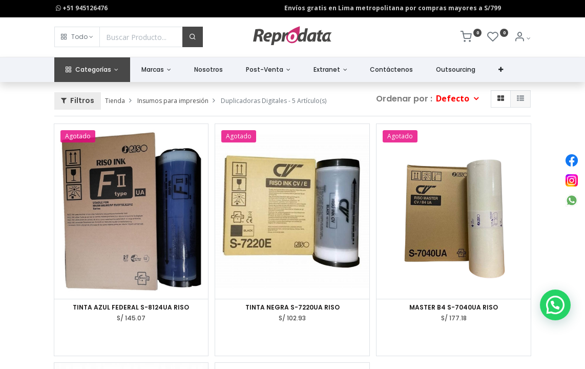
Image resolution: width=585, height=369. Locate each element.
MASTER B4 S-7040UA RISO (453, 307)
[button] (77, 37)
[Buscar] (192, 37)
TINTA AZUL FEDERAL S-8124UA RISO (131, 307)
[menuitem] (209, 70)
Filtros (77, 100)
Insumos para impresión (172, 100)
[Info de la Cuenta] (522, 38)
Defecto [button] (453, 98)
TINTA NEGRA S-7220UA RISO (292, 307)
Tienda (115, 100)
